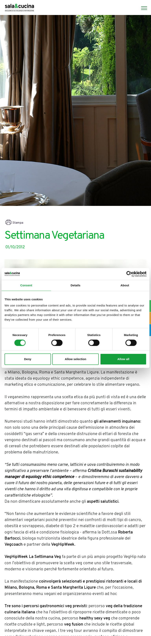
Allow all (123, 359)
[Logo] (19, 8)
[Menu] (142, 8)
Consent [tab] (26, 285)
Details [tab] (75, 285)
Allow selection (75, 359)
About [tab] (125, 285)
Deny (27, 359)
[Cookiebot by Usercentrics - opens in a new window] (129, 274)
